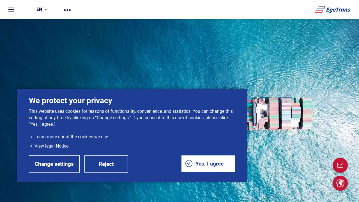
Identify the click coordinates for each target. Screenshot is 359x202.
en (41, 9)
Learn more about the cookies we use (68, 136)
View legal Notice (48, 146)
